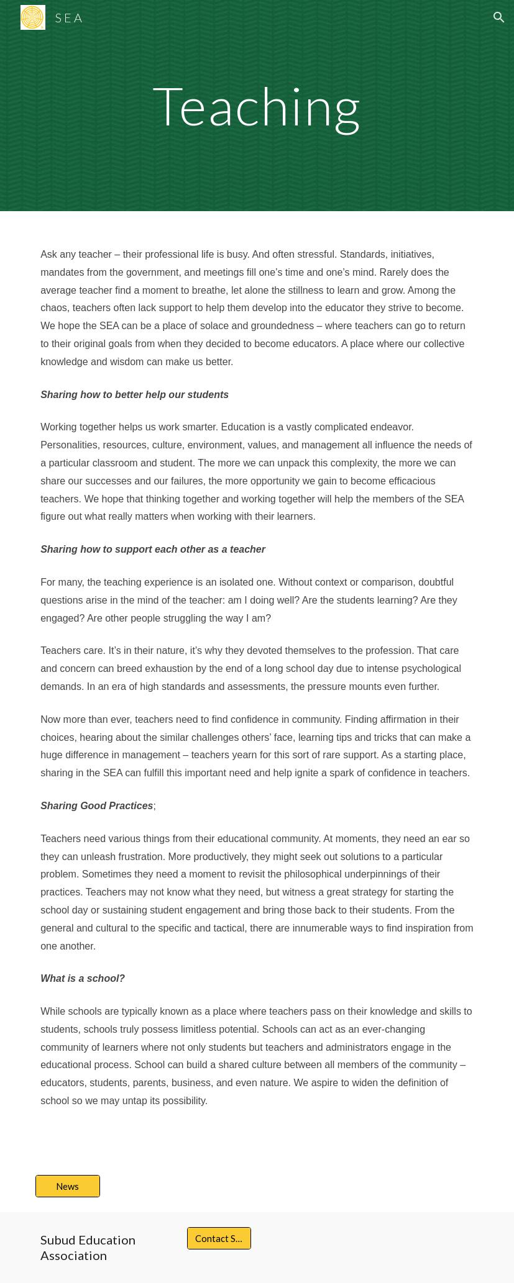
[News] (67, 1186)
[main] (257, 105)
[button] (499, 17)
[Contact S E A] (219, 1238)
